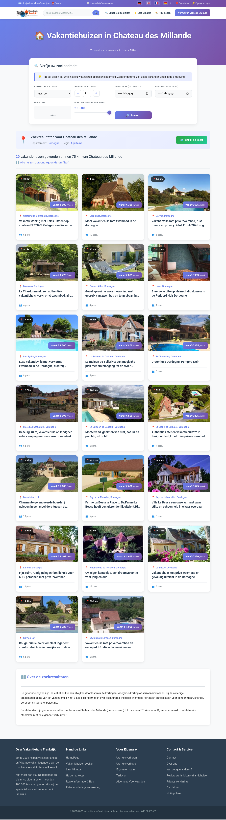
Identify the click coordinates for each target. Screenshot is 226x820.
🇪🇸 (165, 3)
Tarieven (121, 776)
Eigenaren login (125, 770)
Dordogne (53, 143)
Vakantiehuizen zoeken (79, 764)
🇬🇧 (148, 3)
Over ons (172, 764)
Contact (171, 758)
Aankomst (128, 86)
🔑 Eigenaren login (201, 3)
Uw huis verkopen (126, 764)
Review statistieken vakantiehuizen (187, 776)
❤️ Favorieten (182, 3)
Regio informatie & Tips (80, 782)
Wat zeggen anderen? (179, 770)
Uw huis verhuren (126, 758)
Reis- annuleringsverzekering (83, 788)
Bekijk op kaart (191, 140)
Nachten (39, 103)
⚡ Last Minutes (142, 13)
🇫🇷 (157, 3)
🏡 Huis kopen (163, 13)
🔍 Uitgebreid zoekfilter (117, 13)
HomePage (72, 758)
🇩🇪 (139, 3)
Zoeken (133, 115)
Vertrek (167, 86)
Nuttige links (174, 794)
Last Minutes (74, 770)
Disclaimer (173, 788)
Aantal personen (85, 86)
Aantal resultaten (46, 86)
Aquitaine (76, 143)
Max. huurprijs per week (89, 103)
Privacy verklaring (177, 782)
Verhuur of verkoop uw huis (192, 13)
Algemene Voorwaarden (130, 782)
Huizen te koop (75, 776)
